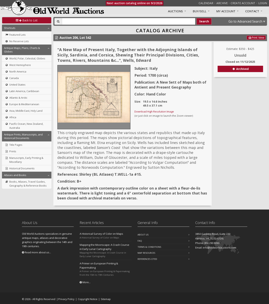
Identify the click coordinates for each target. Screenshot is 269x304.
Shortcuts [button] (9, 28)
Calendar (206, 3)
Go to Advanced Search (246, 21)
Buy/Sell (199, 11)
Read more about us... (36, 252)
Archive (222, 3)
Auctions (175, 11)
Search (204, 21)
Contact (252, 11)
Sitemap (106, 299)
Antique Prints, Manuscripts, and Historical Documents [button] (23, 136)
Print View (256, 37)
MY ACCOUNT (225, 11)
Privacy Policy (66, 299)
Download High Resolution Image (154, 111)
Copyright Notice (87, 299)
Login (262, 3)
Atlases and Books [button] (15, 175)
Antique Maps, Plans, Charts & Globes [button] (22, 49)
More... (85, 282)
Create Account (243, 3)
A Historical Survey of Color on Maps (101, 233)
